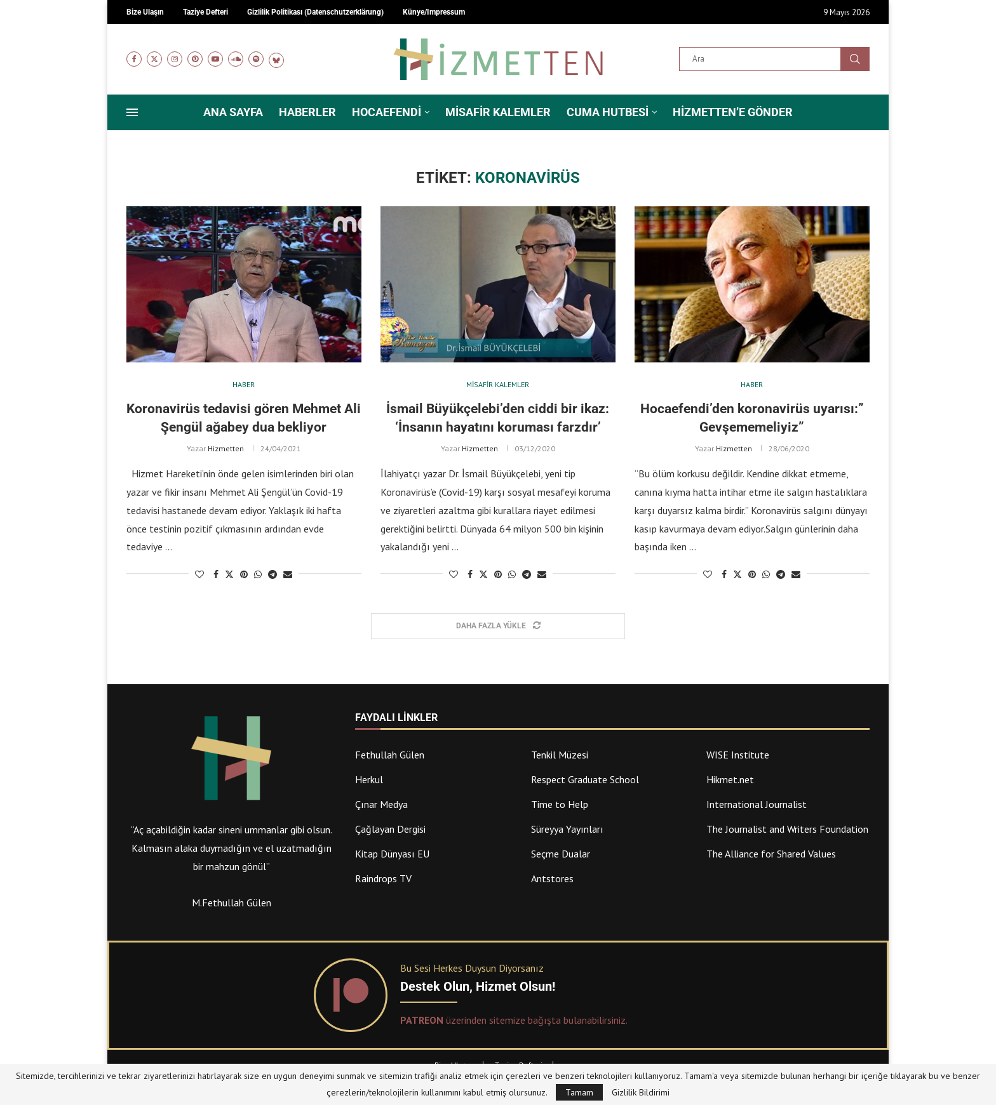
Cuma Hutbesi (608, 112)
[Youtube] (215, 59)
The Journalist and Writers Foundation (787, 829)
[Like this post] (199, 574)
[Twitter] (154, 59)
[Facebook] (134, 59)
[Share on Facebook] (216, 574)
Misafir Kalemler (498, 112)
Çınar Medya (381, 804)
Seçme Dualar (560, 854)
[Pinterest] (195, 59)
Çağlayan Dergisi (390, 829)
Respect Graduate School (585, 779)
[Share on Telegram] (272, 574)
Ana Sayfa (233, 112)
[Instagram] (174, 59)
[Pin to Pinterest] (244, 574)
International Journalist (756, 804)
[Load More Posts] (498, 626)
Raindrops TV (383, 878)
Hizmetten (226, 448)
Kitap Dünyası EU (392, 854)
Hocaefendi (386, 112)
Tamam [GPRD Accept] (579, 1092)
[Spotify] (256, 59)
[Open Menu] (132, 112)
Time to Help (559, 804)
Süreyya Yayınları (567, 829)
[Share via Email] (287, 574)
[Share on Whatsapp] (258, 574)
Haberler (307, 112)
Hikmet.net (730, 779)
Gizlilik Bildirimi (641, 1092)
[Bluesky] (276, 59)
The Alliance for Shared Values (771, 854)
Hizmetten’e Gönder (733, 112)
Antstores (552, 878)
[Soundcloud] (235, 59)
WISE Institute (737, 755)
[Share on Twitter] (229, 574)
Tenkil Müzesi (559, 755)
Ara (855, 59)
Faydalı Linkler (396, 718)
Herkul (369, 779)
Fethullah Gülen (389, 755)
